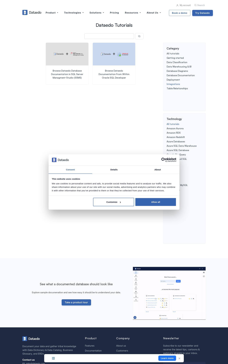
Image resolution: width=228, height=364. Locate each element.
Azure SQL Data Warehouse (182, 128)
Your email (169, 305)
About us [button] (153, 12)
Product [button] (51, 12)
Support (89, 311)
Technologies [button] (73, 12)
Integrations (173, 84)
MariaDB (171, 150)
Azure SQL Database (178, 132)
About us (121, 292)
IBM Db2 (171, 145)
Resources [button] (132, 12)
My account (183, 5)
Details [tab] (114, 169)
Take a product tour (76, 249)
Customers (122, 297)
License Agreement (195, 357)
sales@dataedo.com (33, 310)
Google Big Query (176, 137)
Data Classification (177, 62)
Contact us (122, 306)
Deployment (173, 79)
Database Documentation (181, 75)
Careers (120, 311)
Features (90, 292)
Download (90, 306)
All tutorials (173, 53)
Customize (113, 202)
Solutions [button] (96, 12)
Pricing (114, 12)
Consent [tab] (70, 169)
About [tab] (157, 169)
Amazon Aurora (175, 111)
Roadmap (90, 301)
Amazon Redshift (176, 119)
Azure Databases (176, 124)
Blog (118, 301)
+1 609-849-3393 (32, 313)
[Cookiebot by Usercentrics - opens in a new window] (163, 160)
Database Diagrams (177, 70)
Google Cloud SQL (177, 141)
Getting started (175, 57)
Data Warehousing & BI (179, 66)
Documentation (93, 297)
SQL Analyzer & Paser (97, 316)
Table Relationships (177, 88)
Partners (120, 316)
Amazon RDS (174, 115)
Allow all (155, 202)
